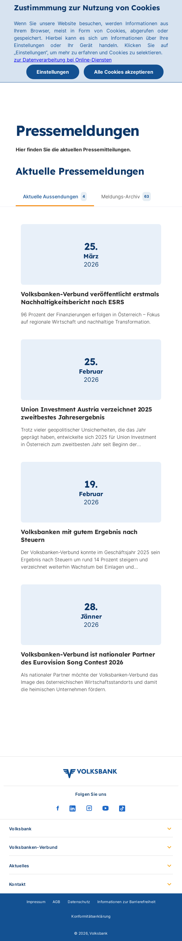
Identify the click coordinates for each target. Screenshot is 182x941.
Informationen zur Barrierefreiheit (126, 901)
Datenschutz (79, 901)
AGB (56, 901)
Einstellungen (53, 72)
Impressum (36, 901)
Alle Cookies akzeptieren (123, 72)
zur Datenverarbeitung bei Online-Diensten (63, 60)
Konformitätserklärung (90, 916)
